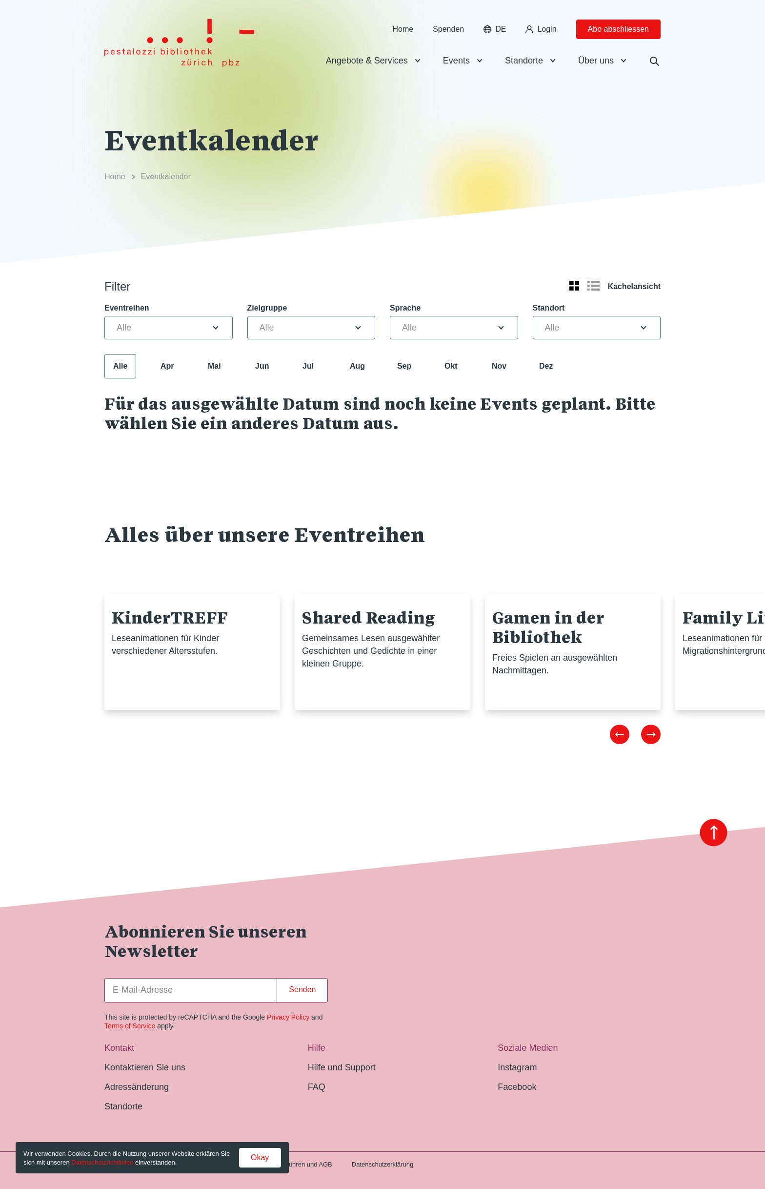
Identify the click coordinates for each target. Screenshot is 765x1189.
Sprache (405, 308)
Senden (302, 989)
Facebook (517, 1087)
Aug (357, 366)
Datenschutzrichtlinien (102, 1162)
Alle (120, 366)
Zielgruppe (267, 308)
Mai (214, 366)
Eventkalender (166, 176)
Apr (167, 366)
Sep (404, 366)
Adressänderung (136, 1087)
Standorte (524, 60)
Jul (308, 366)
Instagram (517, 1067)
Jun (262, 366)
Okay (260, 1157)
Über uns (596, 60)
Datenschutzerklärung (382, 1164)
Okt (451, 366)
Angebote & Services (367, 60)
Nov (499, 366)
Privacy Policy (288, 1017)
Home (402, 29)
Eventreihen (126, 308)
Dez (546, 366)
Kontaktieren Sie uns (144, 1067)
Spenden (448, 29)
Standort (549, 308)
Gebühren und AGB (304, 1164)
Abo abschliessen (618, 29)
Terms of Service (129, 1026)
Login (540, 29)
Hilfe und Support (342, 1067)
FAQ (316, 1087)
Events (456, 60)
